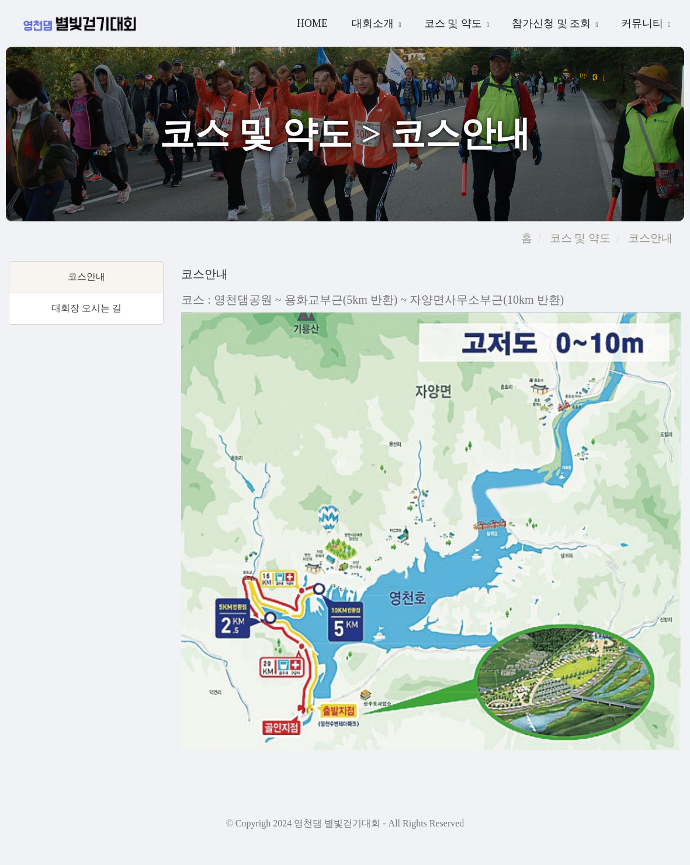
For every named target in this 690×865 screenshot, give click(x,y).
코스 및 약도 (454, 23)
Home (312, 23)
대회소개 (374, 23)
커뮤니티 (643, 23)
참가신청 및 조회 (553, 23)
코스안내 (648, 238)
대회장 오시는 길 (86, 308)
